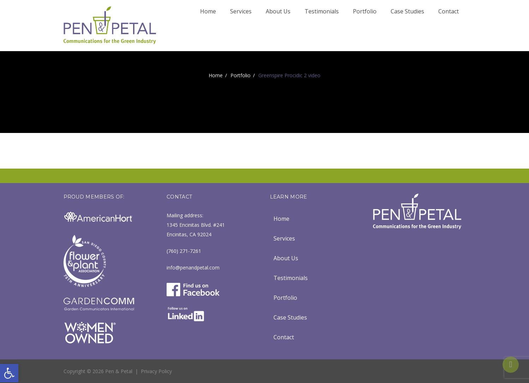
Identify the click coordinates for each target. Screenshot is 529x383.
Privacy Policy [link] (156, 371)
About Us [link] (278, 11)
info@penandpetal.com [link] (193, 267)
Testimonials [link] (322, 11)
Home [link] (208, 11)
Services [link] (241, 11)
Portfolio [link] (365, 11)
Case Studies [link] (407, 11)
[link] (9, 373)
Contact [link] (448, 11)
